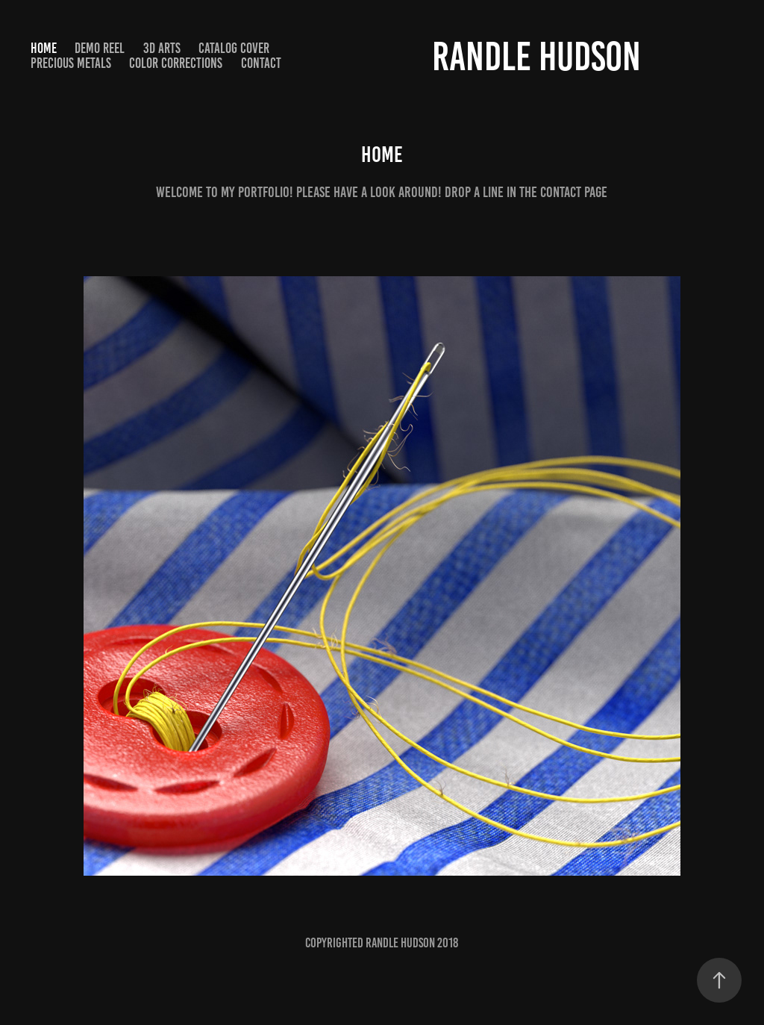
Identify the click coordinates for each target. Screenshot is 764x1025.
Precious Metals (71, 63)
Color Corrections (175, 63)
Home (44, 48)
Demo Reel (100, 48)
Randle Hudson (536, 56)
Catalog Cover (233, 48)
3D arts (162, 48)
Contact (261, 63)
